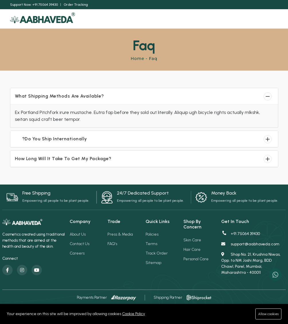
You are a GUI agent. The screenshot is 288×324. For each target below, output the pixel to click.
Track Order (157, 253)
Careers (77, 253)
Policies (152, 234)
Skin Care (192, 240)
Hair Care (192, 249)
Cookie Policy (133, 313)
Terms (151, 243)
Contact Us (79, 243)
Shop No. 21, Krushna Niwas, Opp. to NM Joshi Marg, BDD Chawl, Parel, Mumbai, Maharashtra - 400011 (251, 263)
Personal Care (196, 259)
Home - (140, 58)
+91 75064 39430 (241, 234)
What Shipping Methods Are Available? (59, 96)
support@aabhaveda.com (250, 244)
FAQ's (112, 243)
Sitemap (153, 262)
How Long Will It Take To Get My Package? (63, 158)
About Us (78, 234)
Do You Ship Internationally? (60, 138)
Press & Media (120, 234)
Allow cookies (267, 314)
